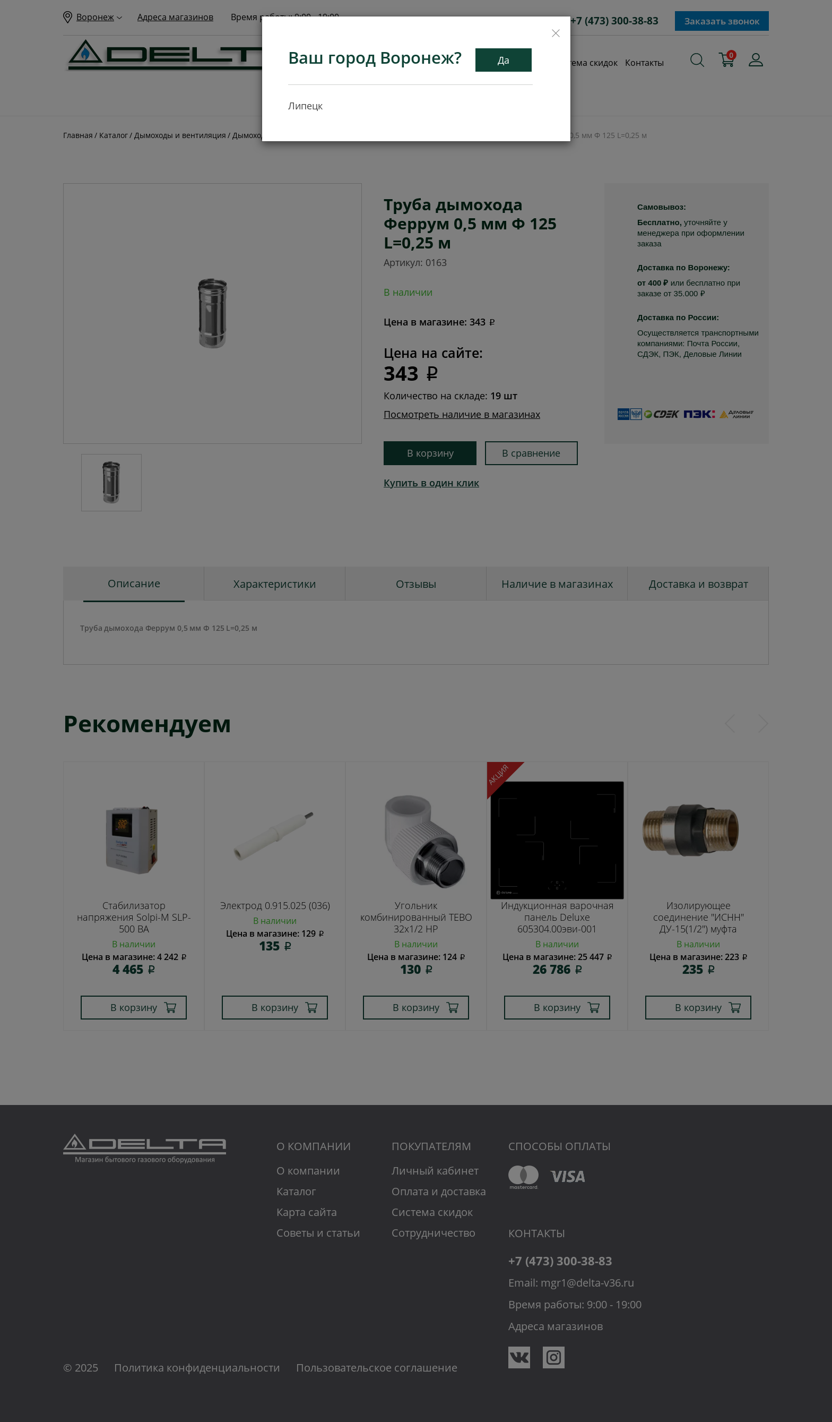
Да (503, 60)
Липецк (305, 105)
